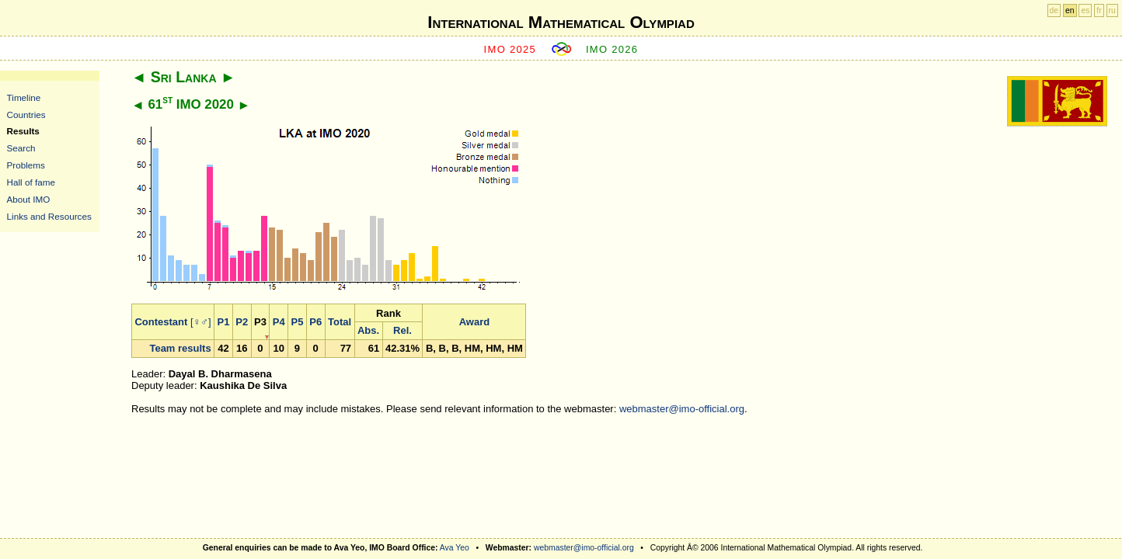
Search (21, 148)
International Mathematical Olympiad (560, 22)
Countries (26, 114)
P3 (260, 322)
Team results (180, 348)
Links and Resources (49, 216)
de (1054, 10)
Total (339, 322)
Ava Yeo (454, 547)
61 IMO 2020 (190, 104)
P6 (315, 322)
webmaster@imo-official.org (681, 409)
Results (23, 131)
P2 (241, 322)
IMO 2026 (612, 49)
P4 (279, 322)
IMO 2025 (510, 49)
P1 (224, 322)
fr (1098, 10)
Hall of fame (31, 182)
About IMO (29, 199)
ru (1112, 10)
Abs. (368, 330)
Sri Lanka (184, 76)
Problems (26, 165)
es (1085, 10)
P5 (297, 322)
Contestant (160, 322)
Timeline (24, 97)
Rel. (402, 330)
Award (474, 322)
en (1070, 10)
